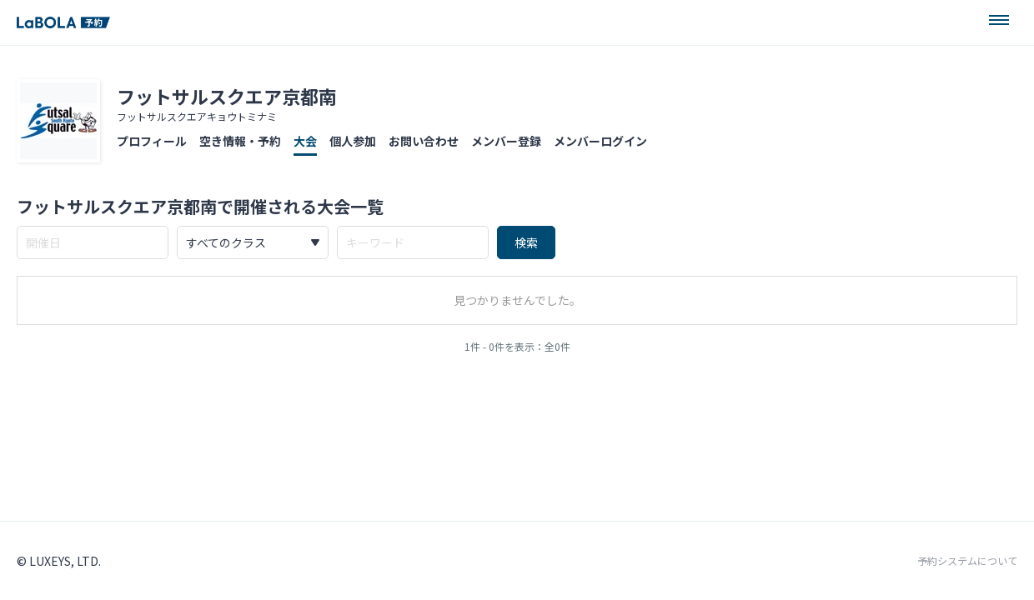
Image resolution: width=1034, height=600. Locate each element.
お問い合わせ (424, 140)
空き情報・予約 (240, 140)
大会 (305, 140)
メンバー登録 (506, 140)
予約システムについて (967, 561)
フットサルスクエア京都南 (227, 96)
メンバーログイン (600, 140)
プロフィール (152, 140)
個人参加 (352, 140)
